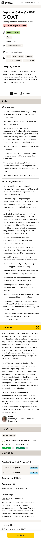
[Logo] (7, 2)
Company (25, 93)
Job (13, 93)
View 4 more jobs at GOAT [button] (13, 529)
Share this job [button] (9, 525)
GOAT (32, 12)
